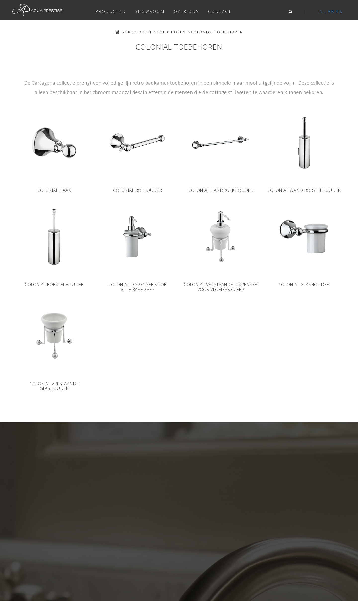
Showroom (150, 11)
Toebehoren (171, 32)
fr (331, 11)
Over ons (186, 11)
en (339, 11)
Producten (110, 11)
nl (322, 11)
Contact (219, 11)
